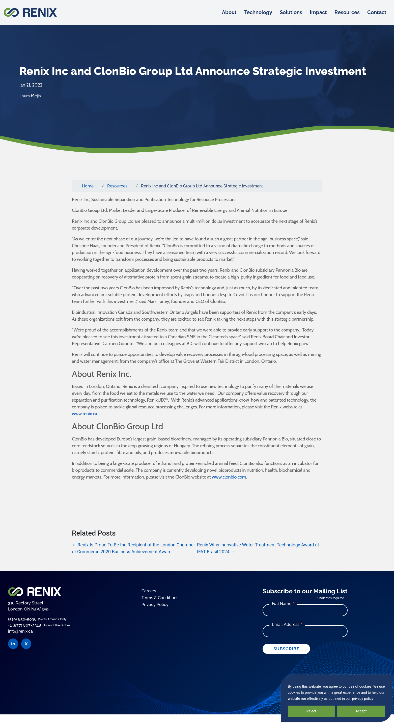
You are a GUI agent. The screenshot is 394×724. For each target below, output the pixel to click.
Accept (361, 711)
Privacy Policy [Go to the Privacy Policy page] (155, 604)
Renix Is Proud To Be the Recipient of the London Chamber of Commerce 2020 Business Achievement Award (133, 548)
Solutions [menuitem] (291, 12)
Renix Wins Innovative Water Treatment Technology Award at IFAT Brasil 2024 (258, 548)
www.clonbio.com (228, 477)
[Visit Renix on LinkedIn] (13, 643)
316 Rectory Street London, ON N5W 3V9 (28, 606)
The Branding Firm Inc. (240, 665)
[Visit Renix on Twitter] (26, 643)
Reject (311, 711)
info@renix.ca (20, 631)
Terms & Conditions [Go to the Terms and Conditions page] (160, 597)
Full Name (283, 603)
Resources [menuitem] (347, 12)
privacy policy (362, 699)
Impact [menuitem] (318, 12)
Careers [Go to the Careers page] (149, 591)
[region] (336, 698)
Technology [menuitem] (258, 12)
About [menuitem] (229, 12)
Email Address (287, 624)
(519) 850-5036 (22, 619)
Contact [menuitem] (376, 12)
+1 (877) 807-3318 (24, 625)
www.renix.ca (84, 413)
